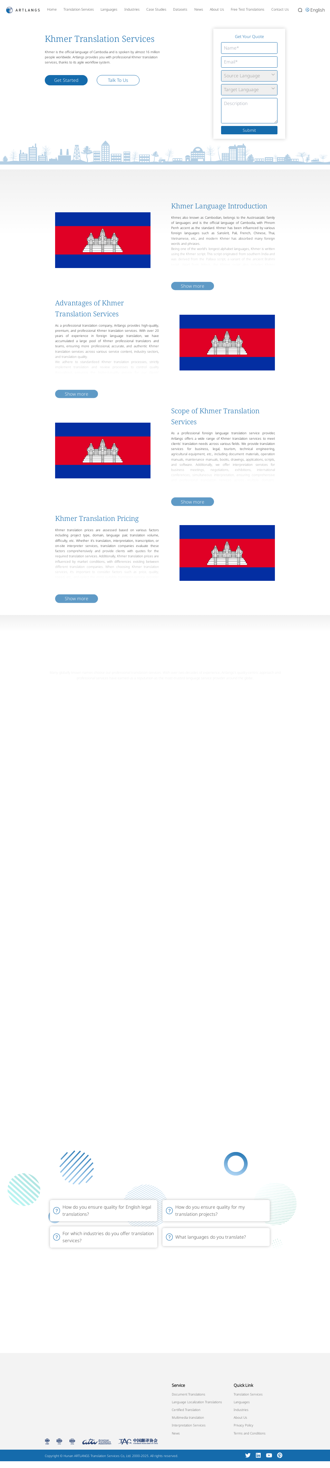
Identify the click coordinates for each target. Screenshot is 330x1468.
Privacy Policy (243, 1425)
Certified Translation (186, 1409)
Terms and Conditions (250, 1433)
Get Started (66, 80)
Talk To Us (118, 80)
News (198, 9)
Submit (249, 130)
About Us (217, 9)
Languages (109, 9)
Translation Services (78, 9)
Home (52, 9)
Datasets (180, 9)
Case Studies (156, 9)
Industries (132, 9)
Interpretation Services (189, 1425)
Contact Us (280, 9)
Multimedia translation (188, 1417)
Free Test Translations (247, 9)
